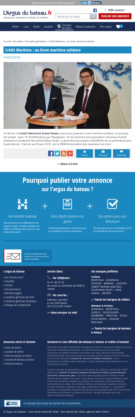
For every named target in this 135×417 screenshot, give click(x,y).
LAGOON (121, 283)
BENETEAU (97, 280)
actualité (53, 384)
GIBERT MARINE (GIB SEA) (106, 286)
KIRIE (118, 289)
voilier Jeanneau (92, 349)
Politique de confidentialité (18, 305)
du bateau (64, 26)
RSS (63, 153)
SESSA (123, 315)
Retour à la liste (69, 164)
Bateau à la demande (85, 26)
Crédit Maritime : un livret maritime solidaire (71, 41)
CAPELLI (95, 312)
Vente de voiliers (13, 347)
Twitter (57, 153)
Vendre (36, 26)
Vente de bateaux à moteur (18, 356)
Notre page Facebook (95, 10)
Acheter (15, 26)
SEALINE (114, 318)
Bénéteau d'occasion (70, 349)
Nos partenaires (13, 289)
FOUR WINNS (99, 318)
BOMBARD (97, 315)
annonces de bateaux (81, 347)
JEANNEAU (112, 280)
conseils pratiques (56, 386)
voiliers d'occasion (104, 347)
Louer (26, 26)
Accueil (7, 41)
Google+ (70, 153)
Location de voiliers (14, 351)
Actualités (48, 26)
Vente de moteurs (13, 363)
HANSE (95, 293)
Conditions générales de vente (19, 297)
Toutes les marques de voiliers (112, 299)
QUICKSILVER (110, 312)
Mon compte (106, 26)
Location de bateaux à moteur (19, 359)
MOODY (106, 293)
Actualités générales (35, 41)
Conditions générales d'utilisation (21, 301)
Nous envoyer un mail (64, 312)
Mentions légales (13, 293)
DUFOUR (96, 283)
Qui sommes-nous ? (14, 277)
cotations (103, 369)
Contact (8, 285)
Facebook (51, 153)
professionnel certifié (57, 361)
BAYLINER (96, 322)
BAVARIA (109, 283)
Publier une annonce (115, 16)
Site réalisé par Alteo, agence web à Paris (85, 411)
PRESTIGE (111, 315)
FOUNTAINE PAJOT (102, 289)
